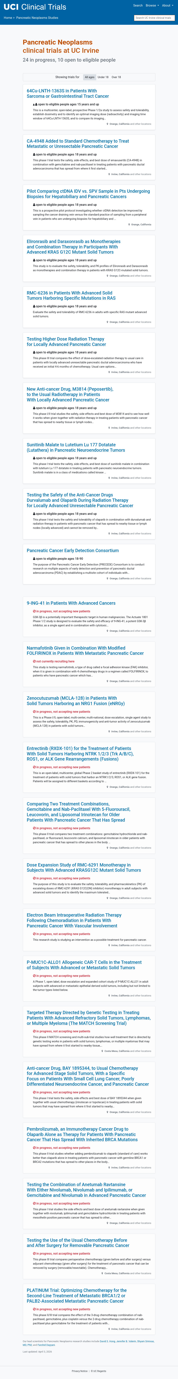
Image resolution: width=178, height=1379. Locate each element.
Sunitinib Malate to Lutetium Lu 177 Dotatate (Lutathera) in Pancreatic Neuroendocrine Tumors (76, 447)
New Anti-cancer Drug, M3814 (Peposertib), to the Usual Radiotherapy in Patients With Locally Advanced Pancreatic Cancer (70, 394)
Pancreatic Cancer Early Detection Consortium (73, 550)
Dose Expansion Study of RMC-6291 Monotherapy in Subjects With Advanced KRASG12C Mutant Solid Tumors (84, 867)
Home (8, 18)
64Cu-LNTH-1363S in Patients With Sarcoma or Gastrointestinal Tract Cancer (68, 93)
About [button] (166, 5)
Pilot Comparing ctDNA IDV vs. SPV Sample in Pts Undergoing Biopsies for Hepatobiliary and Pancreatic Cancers (88, 193)
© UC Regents (98, 1371)
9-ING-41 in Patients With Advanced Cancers (71, 603)
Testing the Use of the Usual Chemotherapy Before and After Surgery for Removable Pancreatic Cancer (78, 1243)
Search (138, 5)
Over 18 (116, 77)
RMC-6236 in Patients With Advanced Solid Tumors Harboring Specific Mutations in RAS (71, 295)
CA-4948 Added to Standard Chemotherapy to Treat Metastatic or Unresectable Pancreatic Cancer (78, 143)
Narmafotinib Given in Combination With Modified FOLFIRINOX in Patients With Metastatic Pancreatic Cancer (85, 650)
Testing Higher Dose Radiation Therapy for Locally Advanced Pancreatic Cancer (66, 341)
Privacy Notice (80, 1371)
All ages (89, 77)
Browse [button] (151, 5)
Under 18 (103, 77)
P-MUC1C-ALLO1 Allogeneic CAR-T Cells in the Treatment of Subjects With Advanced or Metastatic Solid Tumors (84, 965)
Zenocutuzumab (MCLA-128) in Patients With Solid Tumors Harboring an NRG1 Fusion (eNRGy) (76, 700)
